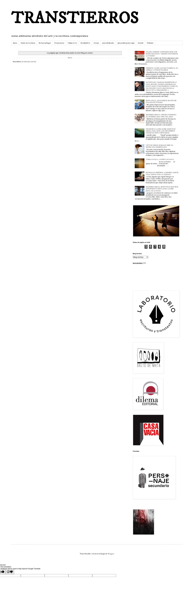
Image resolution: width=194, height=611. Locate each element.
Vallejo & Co (72, 43)
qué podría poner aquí (125, 43)
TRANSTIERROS (74, 18)
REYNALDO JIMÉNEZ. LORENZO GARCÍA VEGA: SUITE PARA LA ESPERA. (162, 173)
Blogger (111, 554)
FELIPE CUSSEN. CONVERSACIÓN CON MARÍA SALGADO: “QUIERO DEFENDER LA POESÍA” (162, 54)
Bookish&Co (85, 43)
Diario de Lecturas (28, 43)
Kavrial (140, 43)
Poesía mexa (59, 43)
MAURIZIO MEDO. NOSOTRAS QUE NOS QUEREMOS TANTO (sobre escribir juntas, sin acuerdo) (162, 189)
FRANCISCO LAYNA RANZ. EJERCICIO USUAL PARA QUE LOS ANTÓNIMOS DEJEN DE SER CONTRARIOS (161, 131)
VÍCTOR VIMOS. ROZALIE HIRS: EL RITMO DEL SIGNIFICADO (159, 146)
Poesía (96, 43)
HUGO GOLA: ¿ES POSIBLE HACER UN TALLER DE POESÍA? (161, 101)
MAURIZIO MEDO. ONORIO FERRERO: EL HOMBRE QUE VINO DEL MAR (161, 116)
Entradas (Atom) (29, 62)
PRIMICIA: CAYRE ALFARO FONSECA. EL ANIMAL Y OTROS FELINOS (162, 69)
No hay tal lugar (45, 43)
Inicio (15, 43)
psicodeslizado (108, 43)
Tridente (150, 43)
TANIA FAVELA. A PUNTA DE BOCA (160, 159)
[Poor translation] (10, 572)
